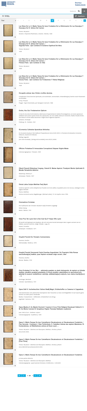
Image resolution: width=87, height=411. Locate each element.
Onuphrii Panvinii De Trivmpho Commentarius (34, 237)
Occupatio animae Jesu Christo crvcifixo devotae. (36, 93)
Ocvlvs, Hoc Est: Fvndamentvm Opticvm (32, 111)
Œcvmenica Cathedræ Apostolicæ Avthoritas (34, 130)
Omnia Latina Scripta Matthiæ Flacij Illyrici (33, 185)
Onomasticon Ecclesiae (27, 202)
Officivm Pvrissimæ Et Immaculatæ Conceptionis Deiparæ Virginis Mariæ (43, 149)
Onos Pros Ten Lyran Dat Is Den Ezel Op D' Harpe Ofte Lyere (40, 219)
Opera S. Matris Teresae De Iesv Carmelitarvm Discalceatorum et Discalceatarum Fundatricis (50, 355)
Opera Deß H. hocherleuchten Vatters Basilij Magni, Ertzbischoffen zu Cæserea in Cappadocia (51, 289)
